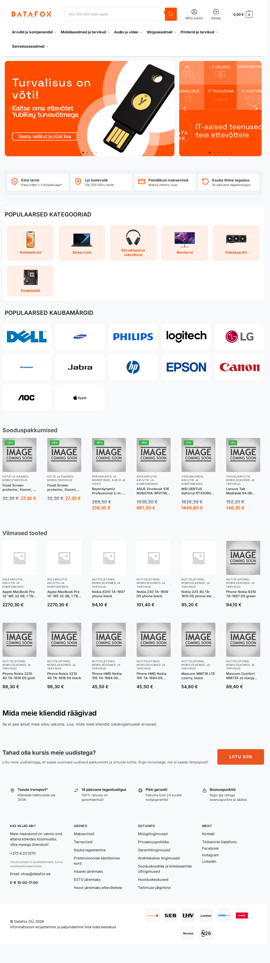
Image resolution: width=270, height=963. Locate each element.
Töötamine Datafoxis (219, 842)
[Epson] (186, 367)
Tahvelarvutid (238, 476)
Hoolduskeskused (153, 879)
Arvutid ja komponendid (147, 481)
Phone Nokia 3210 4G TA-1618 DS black (64, 675)
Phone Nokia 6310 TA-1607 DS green (241, 594)
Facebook (210, 848)
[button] (242, 14)
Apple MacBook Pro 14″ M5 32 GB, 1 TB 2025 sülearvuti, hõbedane (63, 594)
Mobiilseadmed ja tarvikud (240, 481)
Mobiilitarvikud (15, 480)
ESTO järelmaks (87, 879)
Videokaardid (192, 476)
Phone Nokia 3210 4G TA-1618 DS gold (18, 675)
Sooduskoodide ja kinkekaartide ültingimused (165, 869)
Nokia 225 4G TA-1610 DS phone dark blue (197, 594)
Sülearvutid (147, 476)
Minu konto (194, 14)
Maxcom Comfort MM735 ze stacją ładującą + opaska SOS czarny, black (241, 675)
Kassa (216, 14)
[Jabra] (80, 367)
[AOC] (26, 398)
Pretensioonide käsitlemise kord (97, 861)
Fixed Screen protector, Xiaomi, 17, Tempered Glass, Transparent (63, 487)
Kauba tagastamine (90, 850)
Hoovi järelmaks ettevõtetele (98, 887)
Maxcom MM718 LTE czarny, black (198, 675)
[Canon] (239, 367)
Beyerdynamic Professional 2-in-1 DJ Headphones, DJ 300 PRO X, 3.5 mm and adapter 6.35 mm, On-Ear (108, 491)
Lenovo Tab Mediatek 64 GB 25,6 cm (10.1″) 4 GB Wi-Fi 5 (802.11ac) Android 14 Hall (242, 491)
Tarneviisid (83, 842)
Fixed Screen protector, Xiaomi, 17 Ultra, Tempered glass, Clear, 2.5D (19, 487)
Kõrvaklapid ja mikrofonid (104, 478)
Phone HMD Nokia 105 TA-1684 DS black (151, 675)
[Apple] (80, 398)
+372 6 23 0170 (23, 853)
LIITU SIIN (240, 756)
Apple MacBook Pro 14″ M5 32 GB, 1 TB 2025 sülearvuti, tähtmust (18, 594)
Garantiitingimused (154, 850)
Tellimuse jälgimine (154, 887)
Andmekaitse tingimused (159, 858)
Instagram (210, 855)
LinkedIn (209, 861)
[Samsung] (80, 337)
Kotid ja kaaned (15, 476)
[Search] (171, 14)
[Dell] (26, 337)
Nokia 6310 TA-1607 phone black (108, 594)
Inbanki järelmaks (88, 871)
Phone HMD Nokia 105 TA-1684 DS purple (107, 675)
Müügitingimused (153, 834)
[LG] (239, 337)
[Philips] (133, 337)
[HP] (133, 367)
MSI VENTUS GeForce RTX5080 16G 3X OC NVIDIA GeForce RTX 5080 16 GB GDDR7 (196, 491)
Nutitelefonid (103, 579)
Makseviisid (84, 834)
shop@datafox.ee (36, 874)
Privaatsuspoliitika (153, 842)
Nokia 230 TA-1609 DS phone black (152, 594)
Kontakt (208, 834)
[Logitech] (186, 337)
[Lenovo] (26, 367)
